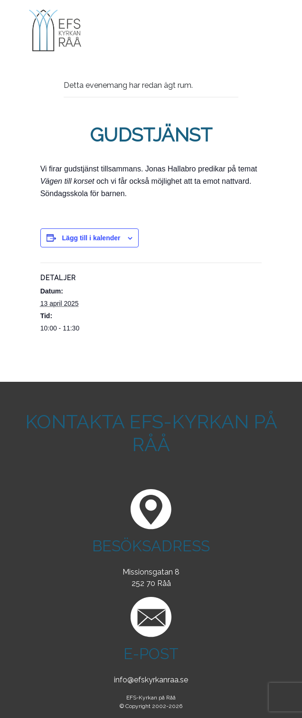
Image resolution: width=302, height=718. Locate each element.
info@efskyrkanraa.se (151, 679)
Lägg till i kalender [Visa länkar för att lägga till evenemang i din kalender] (91, 238)
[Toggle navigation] (274, 30)
